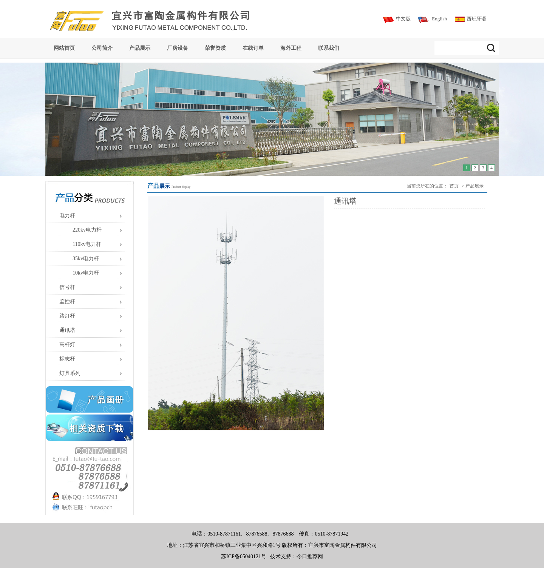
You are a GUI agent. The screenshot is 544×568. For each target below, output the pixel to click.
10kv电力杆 (86, 273)
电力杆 (67, 215)
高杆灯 (67, 344)
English (439, 18)
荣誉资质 (215, 48)
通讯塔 (67, 330)
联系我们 (328, 48)
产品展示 (139, 48)
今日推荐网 (310, 556)
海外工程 (290, 48)
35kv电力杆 (86, 258)
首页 (454, 186)
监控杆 (67, 301)
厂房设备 (177, 48)
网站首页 (64, 48)
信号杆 (67, 287)
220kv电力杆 (87, 230)
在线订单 (253, 48)
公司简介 (102, 48)
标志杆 (67, 359)
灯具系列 (69, 373)
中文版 (403, 18)
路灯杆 (67, 316)
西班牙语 (476, 18)
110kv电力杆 (87, 244)
